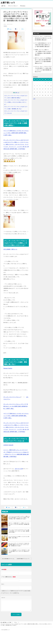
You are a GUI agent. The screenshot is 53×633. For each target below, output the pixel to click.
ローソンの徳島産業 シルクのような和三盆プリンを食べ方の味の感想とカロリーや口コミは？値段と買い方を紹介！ (19, 551)
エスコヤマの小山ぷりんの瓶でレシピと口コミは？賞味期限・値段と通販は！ (19, 537)
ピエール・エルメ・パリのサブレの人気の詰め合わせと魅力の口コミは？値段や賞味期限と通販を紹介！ (43, 38)
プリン (5, 26)
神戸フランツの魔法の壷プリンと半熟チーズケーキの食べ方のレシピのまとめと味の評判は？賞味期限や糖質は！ (19, 524)
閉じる (17, 92)
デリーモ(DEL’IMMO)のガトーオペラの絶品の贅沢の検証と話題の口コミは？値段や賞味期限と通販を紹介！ (43, 45)
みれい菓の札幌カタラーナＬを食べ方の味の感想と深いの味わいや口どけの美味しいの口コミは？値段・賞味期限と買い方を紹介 (9, 558)
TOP (6, 622)
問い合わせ (22, 5)
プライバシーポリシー (13, 5)
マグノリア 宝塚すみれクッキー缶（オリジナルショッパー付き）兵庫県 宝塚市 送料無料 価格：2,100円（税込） (16, 133)
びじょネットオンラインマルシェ (11, 397)
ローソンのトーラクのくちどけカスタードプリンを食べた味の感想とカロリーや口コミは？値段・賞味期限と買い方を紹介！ (19, 531)
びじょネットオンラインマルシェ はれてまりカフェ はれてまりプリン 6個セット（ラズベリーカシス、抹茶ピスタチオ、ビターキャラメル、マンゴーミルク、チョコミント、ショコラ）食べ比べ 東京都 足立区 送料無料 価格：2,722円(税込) (16, 144)
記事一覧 (3, 5)
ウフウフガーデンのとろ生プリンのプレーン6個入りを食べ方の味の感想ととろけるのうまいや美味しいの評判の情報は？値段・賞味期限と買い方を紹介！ (19, 517)
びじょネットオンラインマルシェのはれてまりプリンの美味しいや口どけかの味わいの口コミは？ (15, 102)
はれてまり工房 (19, 468)
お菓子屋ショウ (8, 2)
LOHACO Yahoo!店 (8, 445)
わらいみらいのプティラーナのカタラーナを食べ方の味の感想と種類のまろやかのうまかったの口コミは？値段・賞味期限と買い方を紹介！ (19, 544)
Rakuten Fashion (7, 368)
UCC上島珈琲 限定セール (10, 249)
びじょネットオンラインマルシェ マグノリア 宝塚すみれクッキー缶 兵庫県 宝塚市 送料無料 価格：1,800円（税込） (15, 406)
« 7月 (34, 98)
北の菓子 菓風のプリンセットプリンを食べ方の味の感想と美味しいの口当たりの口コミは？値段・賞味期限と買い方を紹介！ (24, 558)
